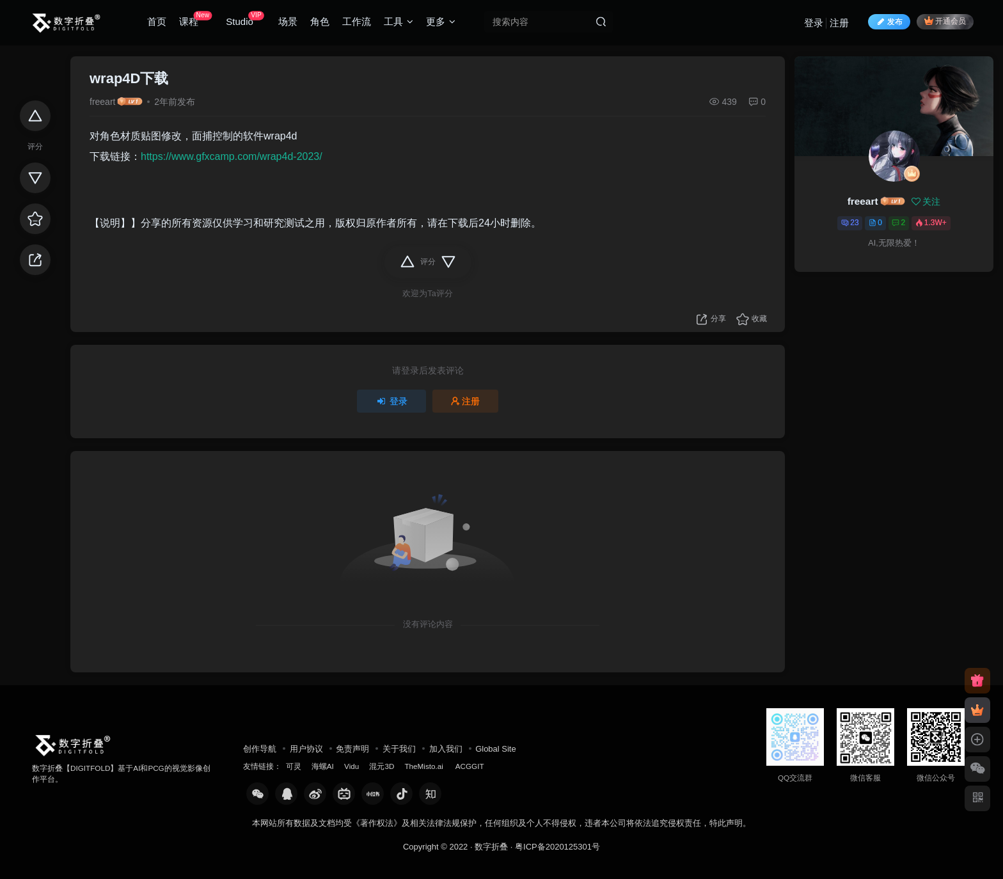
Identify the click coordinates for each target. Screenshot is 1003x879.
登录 (813, 22)
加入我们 (445, 749)
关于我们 (399, 749)
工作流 (356, 21)
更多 (440, 21)
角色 (319, 21)
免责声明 (352, 749)
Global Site (495, 749)
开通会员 (945, 21)
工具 (398, 21)
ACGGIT (469, 766)
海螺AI (323, 766)
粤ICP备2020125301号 (557, 846)
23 (849, 222)
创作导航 (259, 749)
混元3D (381, 766)
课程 (195, 19)
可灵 (293, 766)
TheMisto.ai (424, 766)
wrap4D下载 (129, 78)
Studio (245, 19)
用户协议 (306, 749)
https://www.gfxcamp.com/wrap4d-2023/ (231, 156)
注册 (839, 22)
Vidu (351, 766)
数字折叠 (491, 846)
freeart (102, 102)
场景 (287, 21)
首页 (156, 21)
